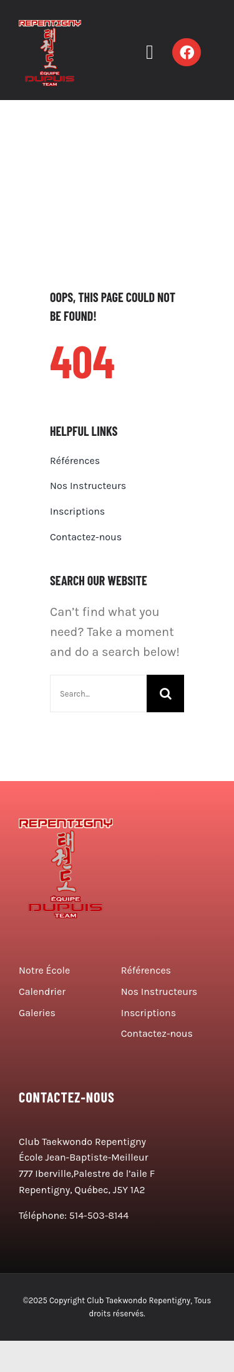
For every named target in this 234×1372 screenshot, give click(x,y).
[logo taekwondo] (50, 26)
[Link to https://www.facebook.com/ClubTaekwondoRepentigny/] (186, 52)
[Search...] (98, 693)
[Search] (165, 693)
